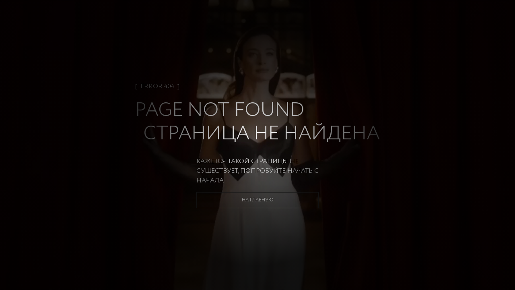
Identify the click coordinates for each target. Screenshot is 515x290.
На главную (258, 200)
